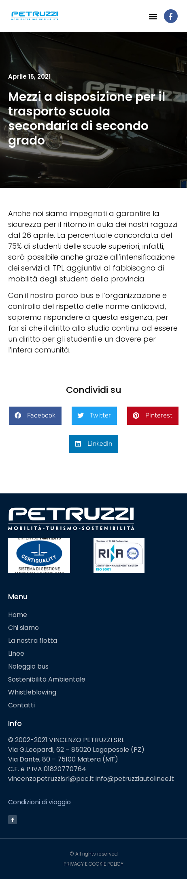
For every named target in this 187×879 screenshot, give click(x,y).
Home (17, 614)
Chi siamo (23, 627)
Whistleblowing (32, 692)
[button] (153, 16)
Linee (16, 653)
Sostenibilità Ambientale (46, 679)
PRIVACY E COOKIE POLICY (93, 863)
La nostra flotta (32, 640)
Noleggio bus (28, 666)
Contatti (21, 705)
